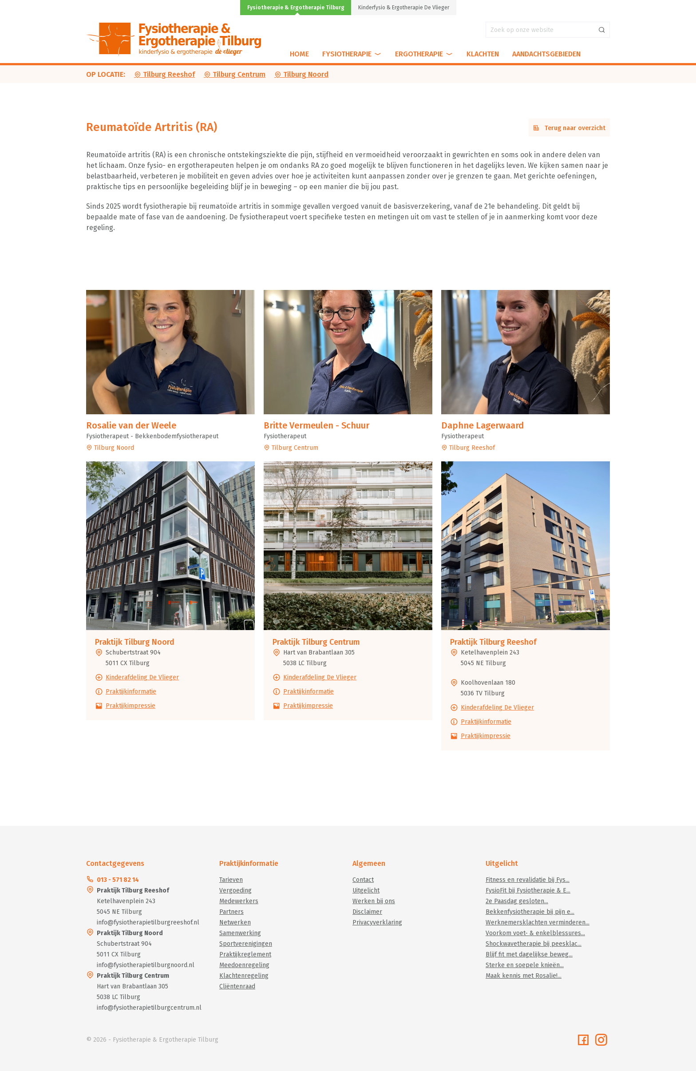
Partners (231, 912)
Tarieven (231, 880)
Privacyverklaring (377, 922)
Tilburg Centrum (234, 74)
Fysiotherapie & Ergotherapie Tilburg (295, 7)
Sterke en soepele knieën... (525, 965)
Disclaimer (367, 912)
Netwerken (235, 922)
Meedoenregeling (244, 965)
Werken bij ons (373, 901)
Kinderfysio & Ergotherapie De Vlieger (403, 7)
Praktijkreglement (245, 954)
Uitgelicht (366, 890)
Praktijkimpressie (130, 706)
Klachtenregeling (244, 976)
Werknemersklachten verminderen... (537, 922)
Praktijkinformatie (131, 691)
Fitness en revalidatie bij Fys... (527, 880)
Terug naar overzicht (569, 128)
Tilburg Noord (301, 74)
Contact (363, 880)
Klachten (483, 54)
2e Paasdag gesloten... (517, 901)
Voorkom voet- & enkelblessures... (535, 933)
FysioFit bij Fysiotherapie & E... (528, 890)
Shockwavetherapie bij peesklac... (533, 944)
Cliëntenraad (237, 986)
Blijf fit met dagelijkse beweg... (529, 954)
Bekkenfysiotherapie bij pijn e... (530, 912)
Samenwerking (240, 933)
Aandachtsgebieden (546, 54)
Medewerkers (238, 901)
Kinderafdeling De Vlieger (142, 677)
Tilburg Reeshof (164, 74)
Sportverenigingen (245, 944)
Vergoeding (235, 890)
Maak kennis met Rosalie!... (524, 976)
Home (299, 54)
